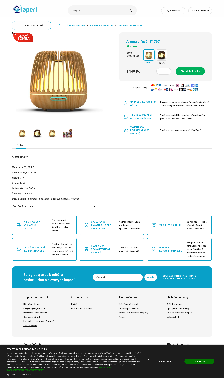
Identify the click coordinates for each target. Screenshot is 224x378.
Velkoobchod (173, 317)
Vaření (122, 317)
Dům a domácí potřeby (75, 25)
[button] (75, 370)
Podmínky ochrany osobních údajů (38, 321)
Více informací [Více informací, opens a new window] (105, 367)
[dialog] (112, 361)
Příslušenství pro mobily (129, 304)
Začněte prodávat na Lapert (179, 313)
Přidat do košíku (190, 71)
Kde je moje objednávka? (34, 308)
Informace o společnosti (82, 308)
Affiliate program (174, 304)
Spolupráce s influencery (178, 308)
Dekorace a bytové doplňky (101, 25)
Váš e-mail (101, 277)
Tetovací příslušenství (129, 308)
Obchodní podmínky (32, 317)
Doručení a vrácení (54, 206)
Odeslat (151, 277)
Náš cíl (74, 304)
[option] (22, 133)
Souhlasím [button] (199, 361)
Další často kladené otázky (35, 313)
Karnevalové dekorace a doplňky (133, 313)
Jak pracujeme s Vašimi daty (182, 278)
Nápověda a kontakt (32, 304)
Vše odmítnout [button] (165, 361)
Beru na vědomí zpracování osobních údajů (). (179, 277)
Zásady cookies (30, 325)
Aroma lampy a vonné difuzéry (130, 25)
